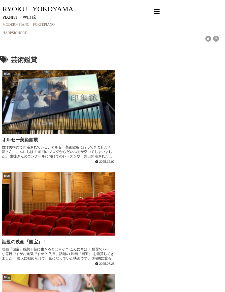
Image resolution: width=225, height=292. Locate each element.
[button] (157, 11)
